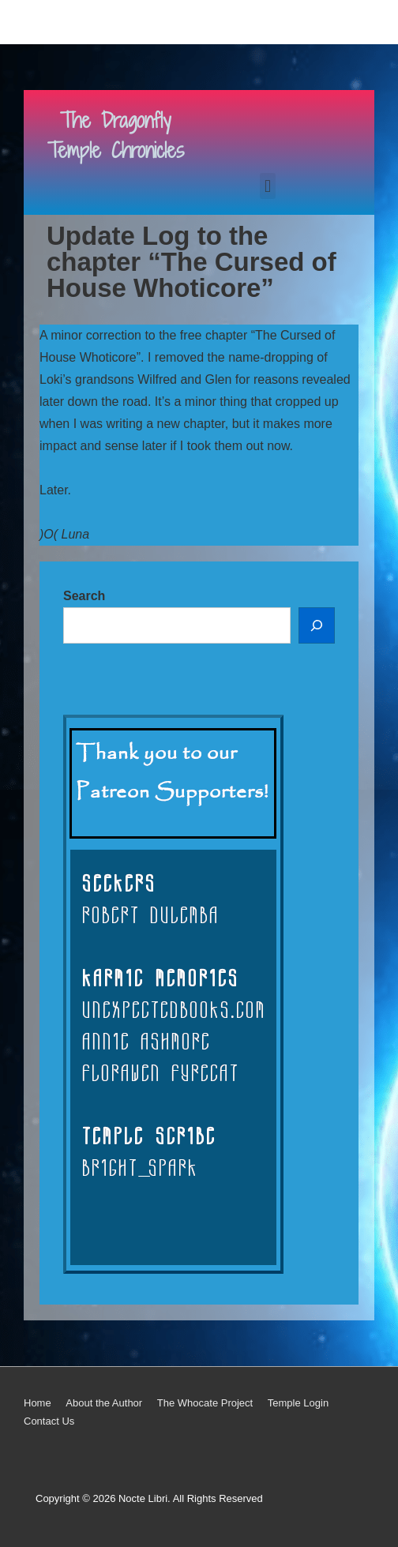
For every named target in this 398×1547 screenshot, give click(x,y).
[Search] (316, 625)
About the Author (104, 1403)
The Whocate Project (205, 1403)
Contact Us (49, 1421)
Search (84, 596)
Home (37, 1403)
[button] (267, 186)
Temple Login (298, 1403)
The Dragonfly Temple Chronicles (115, 135)
